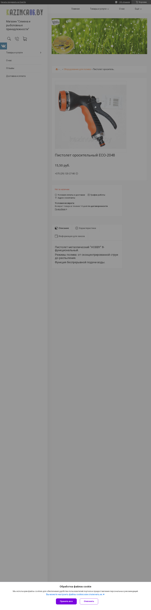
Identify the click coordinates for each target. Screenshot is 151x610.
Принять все (66, 601)
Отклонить (89, 601)
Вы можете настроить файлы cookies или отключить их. (74, 594)
